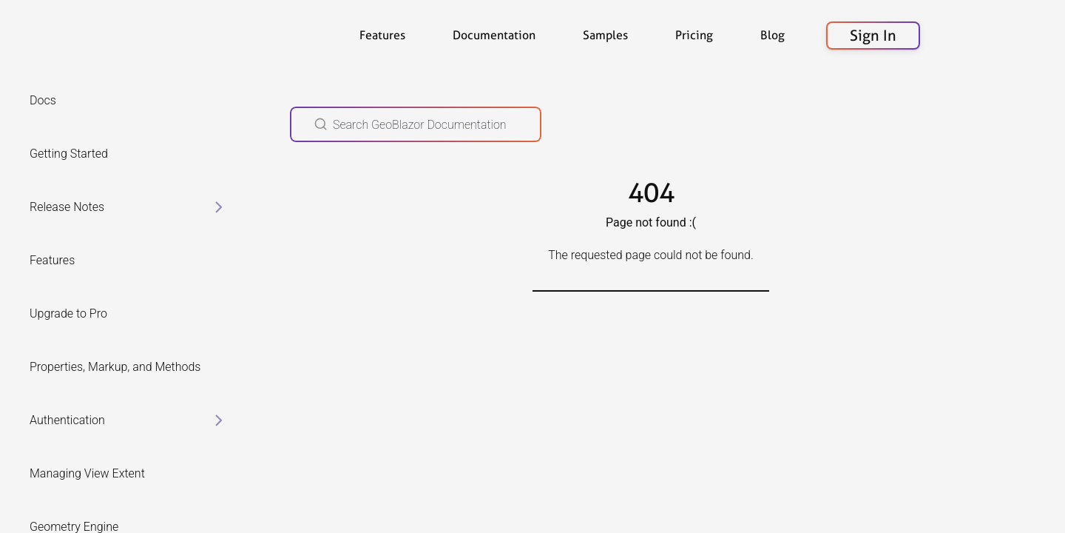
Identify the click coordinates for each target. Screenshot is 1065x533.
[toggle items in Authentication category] (219, 420)
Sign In (873, 35)
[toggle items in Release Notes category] (219, 207)
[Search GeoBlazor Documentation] (415, 124)
